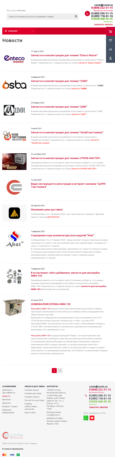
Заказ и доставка (35, 386)
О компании (9, 386)
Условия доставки (33, 393)
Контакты (52, 386)
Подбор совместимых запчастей (31, 406)
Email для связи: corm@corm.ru (54, 413)
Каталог (13, 31)
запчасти (85, 286)
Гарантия (6, 403)
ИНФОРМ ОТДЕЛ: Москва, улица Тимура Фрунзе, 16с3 (57, 421)
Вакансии (6, 399)
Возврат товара (9, 406)
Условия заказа (32, 390)
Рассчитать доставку (34, 400)
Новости (6, 396)
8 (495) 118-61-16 (102, 16)
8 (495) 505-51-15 (102, 13)
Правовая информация (8, 411)
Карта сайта (30, 412)
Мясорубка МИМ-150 (40, 309)
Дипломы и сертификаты (8, 391)
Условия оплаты (32, 397)
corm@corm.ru (103, 5)
